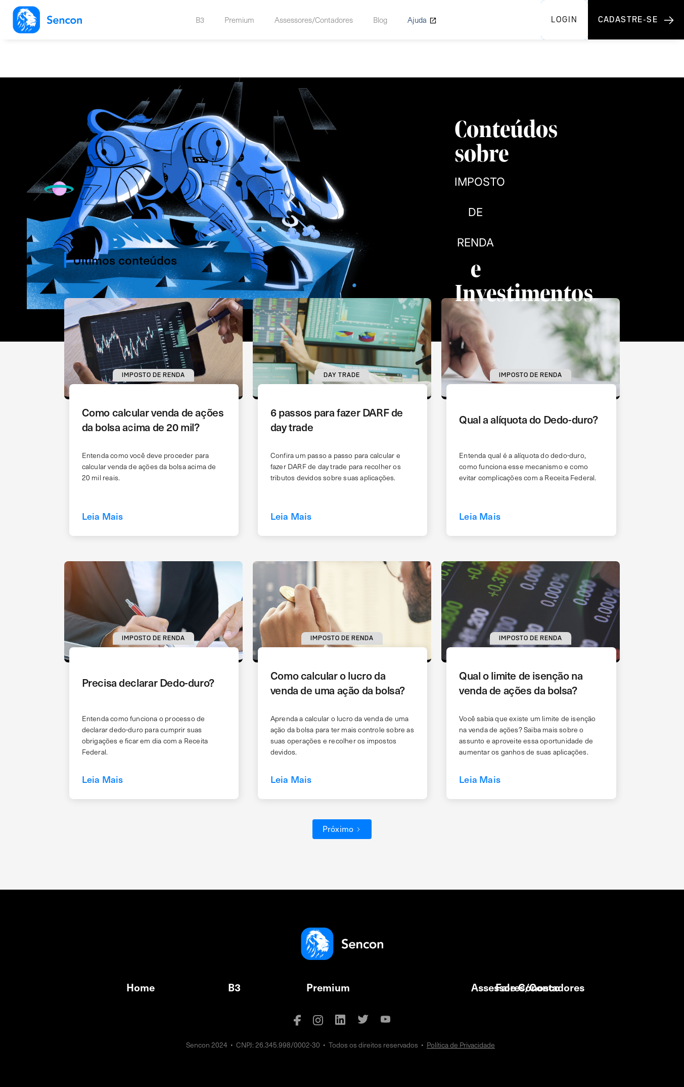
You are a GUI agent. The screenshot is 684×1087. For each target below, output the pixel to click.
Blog (380, 19)
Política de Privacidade (461, 1044)
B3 (200, 19)
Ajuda (417, 19)
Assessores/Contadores (314, 19)
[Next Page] (342, 829)
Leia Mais (102, 516)
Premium (239, 19)
